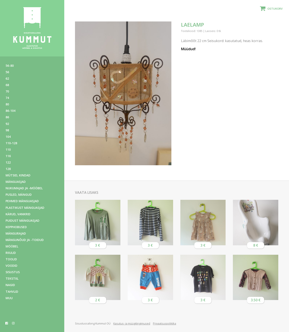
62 (7, 78)
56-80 (10, 66)
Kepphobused (16, 227)
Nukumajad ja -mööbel (24, 188)
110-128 (11, 143)
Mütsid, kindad (18, 175)
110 (8, 149)
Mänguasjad (16, 182)
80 (7, 104)
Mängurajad (16, 233)
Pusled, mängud (19, 195)
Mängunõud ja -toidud (25, 240)
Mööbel (12, 246)
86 (7, 117)
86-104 (10, 111)
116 (8, 156)
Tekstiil (12, 278)
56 (7, 72)
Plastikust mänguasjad (25, 208)
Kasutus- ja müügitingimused (131, 323)
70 (7, 91)
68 (7, 85)
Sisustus (13, 272)
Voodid (11, 266)
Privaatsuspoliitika (164, 323)
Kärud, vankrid (18, 214)
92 (7, 124)
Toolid (11, 259)
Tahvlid (12, 292)
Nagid (10, 285)
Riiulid (11, 253)
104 (8, 137)
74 (7, 98)
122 (8, 162)
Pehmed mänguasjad (22, 201)
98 (7, 130)
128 (8, 169)
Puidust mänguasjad (22, 220)
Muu (9, 298)
